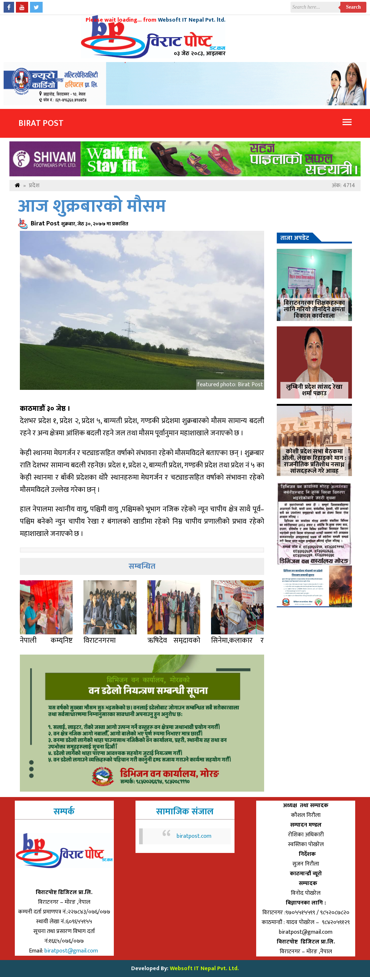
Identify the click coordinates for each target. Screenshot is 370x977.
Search (353, 7)
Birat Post (41, 123)
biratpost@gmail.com (71, 951)
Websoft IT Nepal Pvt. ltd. (191, 20)
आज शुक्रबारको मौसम (92, 206)
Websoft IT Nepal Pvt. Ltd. (204, 968)
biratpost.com (194, 836)
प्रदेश (34, 185)
